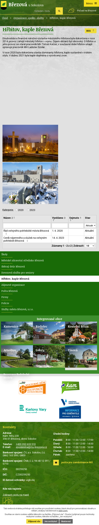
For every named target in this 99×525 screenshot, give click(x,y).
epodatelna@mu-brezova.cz (31, 447)
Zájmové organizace (13, 285)
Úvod (5, 18)
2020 (20, 209)
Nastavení (66, 521)
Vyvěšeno (58, 217)
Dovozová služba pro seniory (17, 273)
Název (8, 217)
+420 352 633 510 (26, 444)
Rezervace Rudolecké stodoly (16, 376)
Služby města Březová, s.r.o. (17, 309)
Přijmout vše (34, 521)
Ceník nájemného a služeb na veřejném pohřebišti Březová (25, 239)
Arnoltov (10, 350)
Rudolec (41, 327)
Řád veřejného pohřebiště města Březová (26, 232)
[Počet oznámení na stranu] (89, 246)
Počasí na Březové (86, 10)
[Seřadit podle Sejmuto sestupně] (70, 220)
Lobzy (40, 350)
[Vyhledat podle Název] (26, 225)
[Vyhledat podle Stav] (90, 225)
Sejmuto (75, 217)
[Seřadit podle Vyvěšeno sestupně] (53, 220)
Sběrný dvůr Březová (13, 267)
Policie (5, 303)
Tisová (73, 350)
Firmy (4, 297)
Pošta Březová (9, 291)
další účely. (63, 511)
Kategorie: (8, 209)
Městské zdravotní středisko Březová (22, 260)
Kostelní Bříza (78, 327)
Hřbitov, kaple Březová (15, 279)
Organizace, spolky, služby (28, 18)
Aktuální (89, 231)
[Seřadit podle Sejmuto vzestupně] (70, 219)
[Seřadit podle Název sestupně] (14, 218)
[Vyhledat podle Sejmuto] (76, 225)
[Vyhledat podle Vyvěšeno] (59, 225)
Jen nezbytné (50, 521)
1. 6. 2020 (57, 231)
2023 (32, 209)
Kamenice (11, 327)
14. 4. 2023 (58, 238)
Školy (4, 254)
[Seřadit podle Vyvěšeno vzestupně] (53, 219)
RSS (90, 30)
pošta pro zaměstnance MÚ (77, 462)
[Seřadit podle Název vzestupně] (14, 216)
